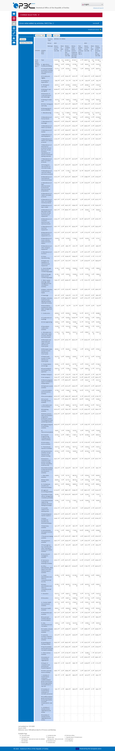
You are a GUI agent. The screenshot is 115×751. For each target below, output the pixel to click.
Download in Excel (94, 30)
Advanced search (98, 8)
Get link (96, 23)
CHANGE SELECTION (29, 15)
